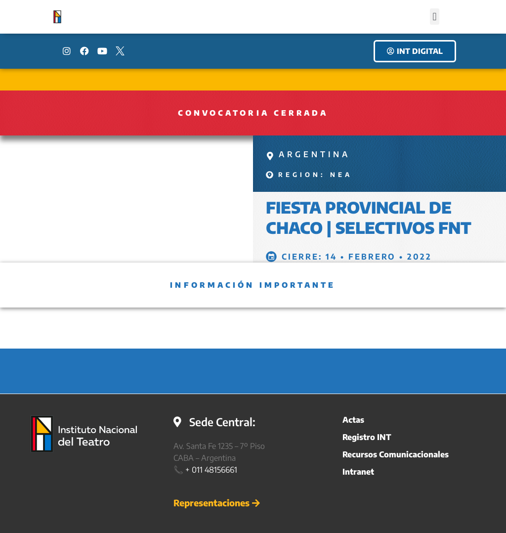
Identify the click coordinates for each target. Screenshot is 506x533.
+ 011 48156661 (211, 470)
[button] (434, 16)
